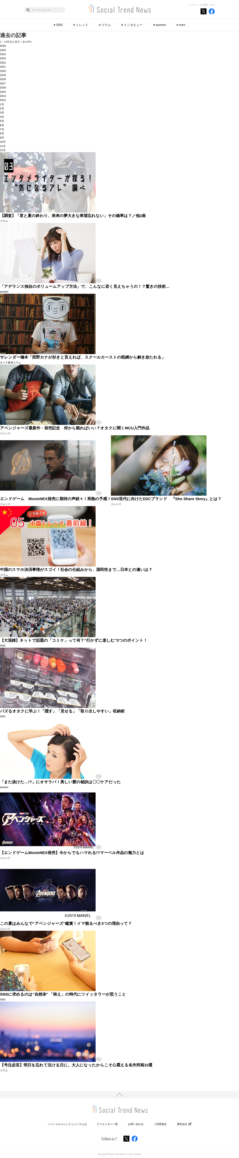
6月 (2, 125)
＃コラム (104, 24)
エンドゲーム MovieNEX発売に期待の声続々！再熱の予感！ (55, 499)
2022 (3, 62)
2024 (3, 54)
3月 (2, 112)
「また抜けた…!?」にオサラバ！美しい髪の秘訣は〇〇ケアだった (60, 782)
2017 (3, 83)
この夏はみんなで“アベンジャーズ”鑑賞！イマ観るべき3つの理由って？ (66, 923)
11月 (3, 146)
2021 (3, 66)
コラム (4, 220)
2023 (3, 58)
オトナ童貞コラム (10, 362)
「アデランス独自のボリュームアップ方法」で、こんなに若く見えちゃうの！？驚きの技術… (85, 286)
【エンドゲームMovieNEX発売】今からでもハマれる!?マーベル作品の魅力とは (72, 852)
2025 (3, 50)
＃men (180, 24)
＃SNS (58, 24)
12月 (3, 150)
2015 (3, 91)
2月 (2, 108)
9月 (2, 137)
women (4, 291)
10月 (3, 141)
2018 (3, 79)
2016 (3, 87)
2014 (3, 95)
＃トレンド (80, 24)
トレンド (5, 433)
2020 (3, 70)
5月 (2, 120)
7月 (2, 129)
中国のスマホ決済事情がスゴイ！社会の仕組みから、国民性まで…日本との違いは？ (76, 569)
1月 (2, 104)
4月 (2, 116)
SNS (2, 645)
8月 (2, 133)
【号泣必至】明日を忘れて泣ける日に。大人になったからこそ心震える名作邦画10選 (76, 1065)
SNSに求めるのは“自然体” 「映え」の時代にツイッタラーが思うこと (63, 994)
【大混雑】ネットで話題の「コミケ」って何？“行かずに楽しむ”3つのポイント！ (73, 640)
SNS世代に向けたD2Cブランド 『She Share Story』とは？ (166, 499)
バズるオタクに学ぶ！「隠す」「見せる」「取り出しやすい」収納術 (62, 711)
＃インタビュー (132, 24)
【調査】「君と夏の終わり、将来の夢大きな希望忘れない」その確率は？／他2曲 (73, 215)
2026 (3, 45)
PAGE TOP (119, 1094)
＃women (159, 24)
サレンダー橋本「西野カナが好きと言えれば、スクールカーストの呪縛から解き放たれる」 (82, 357)
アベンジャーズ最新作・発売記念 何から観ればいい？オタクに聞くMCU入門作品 (74, 428)
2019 (3, 75)
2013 (3, 100)
